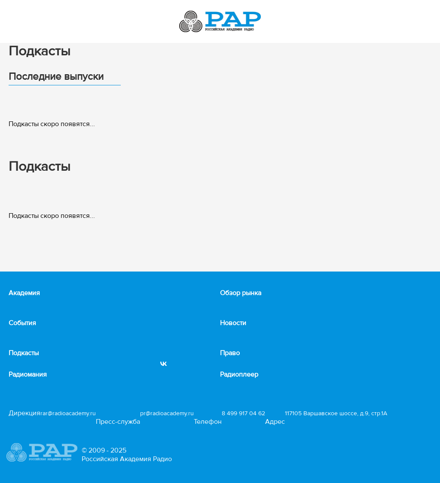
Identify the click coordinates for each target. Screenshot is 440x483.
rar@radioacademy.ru (68, 413)
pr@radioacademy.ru (167, 413)
